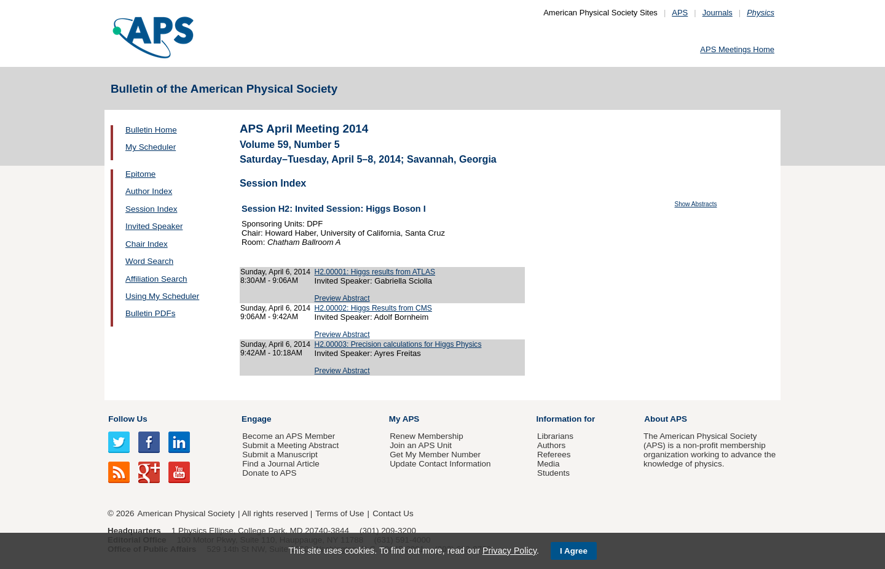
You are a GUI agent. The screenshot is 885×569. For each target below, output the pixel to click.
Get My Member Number (435, 454)
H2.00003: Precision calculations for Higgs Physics (398, 344)
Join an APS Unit (421, 445)
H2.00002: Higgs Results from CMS (373, 308)
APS (680, 12)
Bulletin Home (151, 129)
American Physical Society (186, 513)
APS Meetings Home (737, 49)
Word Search (149, 261)
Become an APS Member (288, 436)
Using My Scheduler (162, 296)
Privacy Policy (509, 550)
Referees (554, 454)
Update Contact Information (440, 463)
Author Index (148, 191)
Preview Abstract (342, 298)
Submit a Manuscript (279, 454)
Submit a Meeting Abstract (290, 445)
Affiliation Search (156, 279)
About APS (665, 419)
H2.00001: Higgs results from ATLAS (375, 272)
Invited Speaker (154, 226)
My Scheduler (150, 147)
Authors (551, 445)
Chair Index (146, 244)
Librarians (555, 436)
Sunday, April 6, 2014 (275, 272)
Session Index (151, 209)
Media (548, 463)
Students (553, 473)
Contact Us (392, 513)
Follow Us (127, 419)
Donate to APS (269, 473)
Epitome (140, 174)
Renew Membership (426, 436)
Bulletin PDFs (150, 313)
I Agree (574, 550)
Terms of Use (339, 513)
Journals (717, 12)
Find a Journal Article (280, 463)
